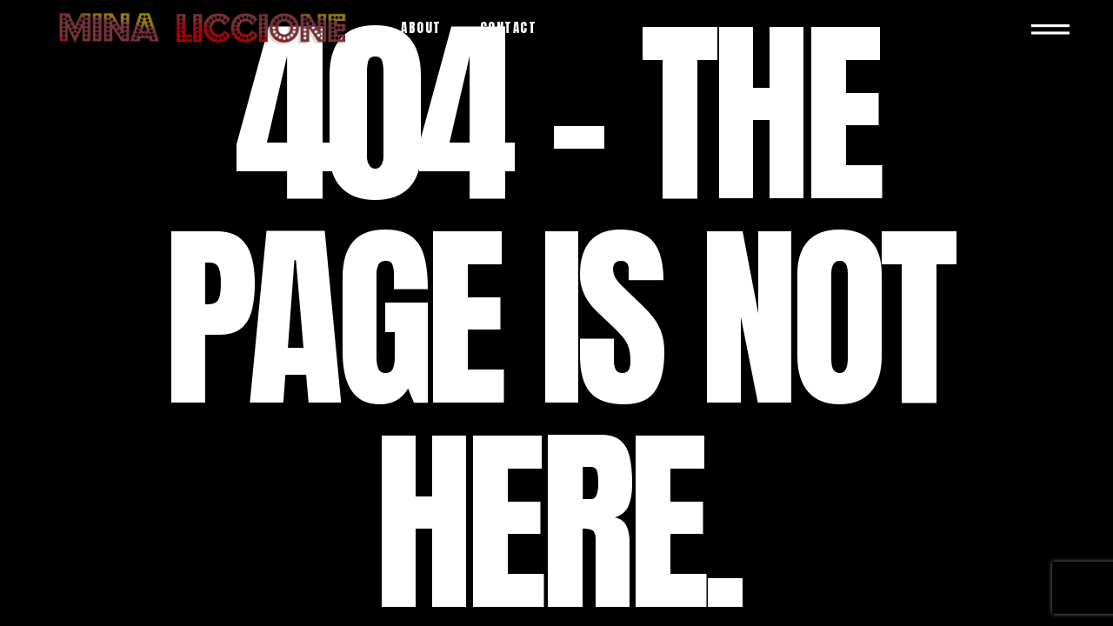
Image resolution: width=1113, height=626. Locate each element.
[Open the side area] (1050, 27)
